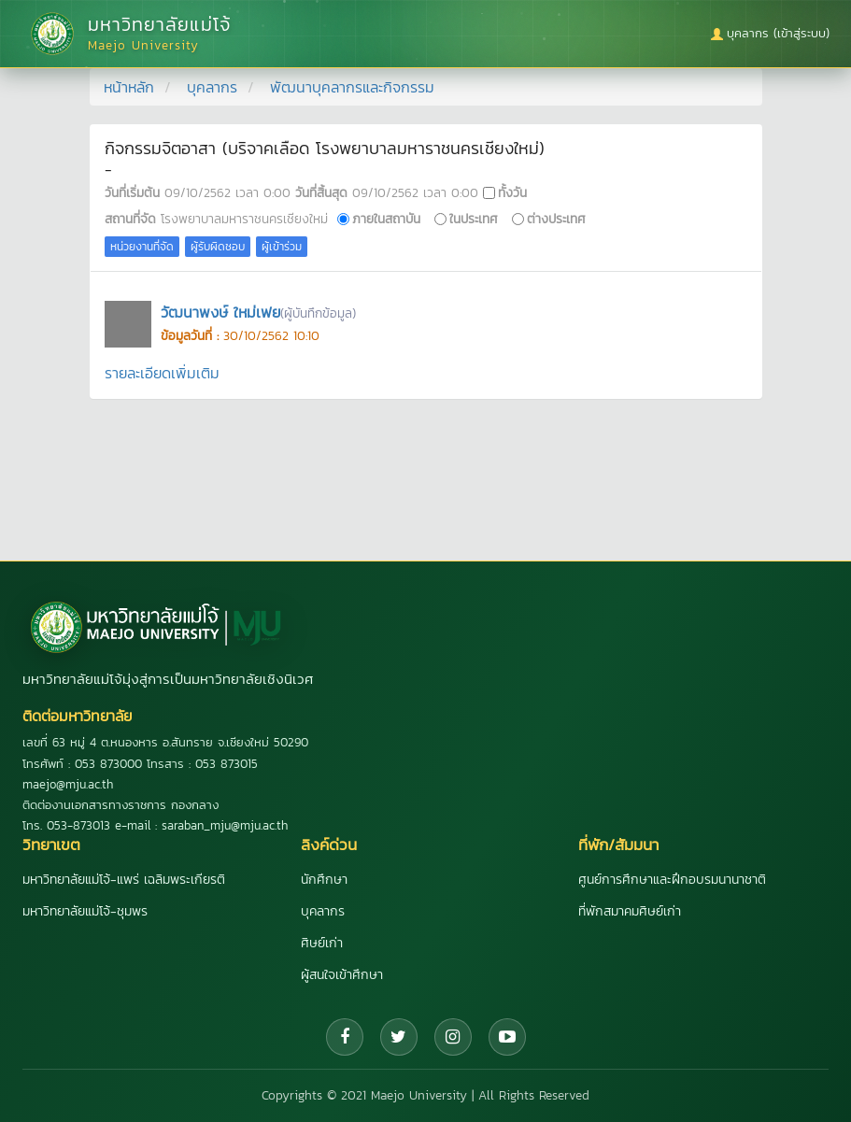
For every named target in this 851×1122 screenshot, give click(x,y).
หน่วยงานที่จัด (142, 246)
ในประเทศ (473, 218)
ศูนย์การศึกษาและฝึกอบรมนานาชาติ (672, 879)
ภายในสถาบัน (386, 218)
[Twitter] (399, 1037)
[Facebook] (344, 1037)
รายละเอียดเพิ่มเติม (162, 373)
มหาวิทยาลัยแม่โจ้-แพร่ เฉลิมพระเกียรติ (123, 879)
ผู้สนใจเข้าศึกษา (342, 975)
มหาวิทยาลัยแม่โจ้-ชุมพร (85, 911)
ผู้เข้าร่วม (282, 246)
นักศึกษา (324, 879)
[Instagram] (453, 1037)
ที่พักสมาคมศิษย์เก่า (629, 911)
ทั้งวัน (512, 192)
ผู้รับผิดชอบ (218, 246)
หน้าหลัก (129, 87)
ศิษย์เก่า (322, 943)
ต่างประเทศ (556, 218)
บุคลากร (212, 87)
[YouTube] (507, 1037)
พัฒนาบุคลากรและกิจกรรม (352, 87)
